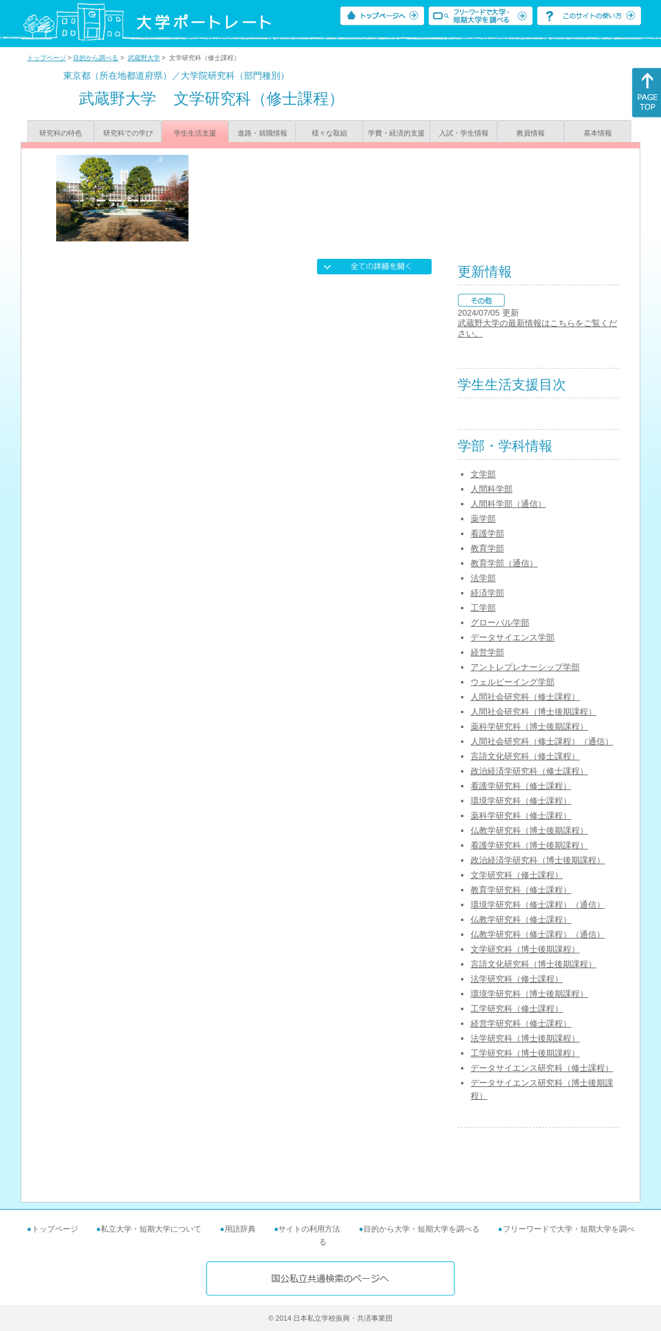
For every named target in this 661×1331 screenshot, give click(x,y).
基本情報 (598, 133)
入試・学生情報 (464, 133)
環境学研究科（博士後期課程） (529, 994)
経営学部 (487, 652)
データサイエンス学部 (512, 637)
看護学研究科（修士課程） (521, 786)
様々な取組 (329, 133)
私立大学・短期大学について (151, 1229)
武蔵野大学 (144, 57)
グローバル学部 (500, 622)
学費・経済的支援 (396, 133)
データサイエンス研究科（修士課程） (542, 1068)
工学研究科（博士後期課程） (525, 1053)
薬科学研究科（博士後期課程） (529, 726)
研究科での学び (128, 133)
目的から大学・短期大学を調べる (421, 1229)
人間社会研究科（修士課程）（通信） (542, 741)
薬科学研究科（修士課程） (521, 815)
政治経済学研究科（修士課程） (529, 771)
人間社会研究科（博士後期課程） (533, 711)
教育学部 (487, 548)
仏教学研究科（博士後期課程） (529, 830)
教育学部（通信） (504, 563)
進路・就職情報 (262, 133)
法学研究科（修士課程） (517, 979)
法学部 (483, 578)
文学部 (483, 474)
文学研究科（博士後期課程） (525, 949)
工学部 (483, 608)
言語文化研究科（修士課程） (525, 756)
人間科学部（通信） (508, 504)
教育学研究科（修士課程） (521, 890)
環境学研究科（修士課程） (521, 801)
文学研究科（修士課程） (517, 875)
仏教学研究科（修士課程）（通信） (538, 934)
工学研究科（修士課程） (517, 1008)
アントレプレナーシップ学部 (525, 667)
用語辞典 (240, 1229)
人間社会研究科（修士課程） (525, 697)
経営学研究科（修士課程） (521, 1023)
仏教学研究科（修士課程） (521, 919)
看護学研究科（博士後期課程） (529, 845)
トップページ (46, 57)
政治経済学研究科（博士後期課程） (538, 860)
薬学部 (483, 518)
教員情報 (530, 133)
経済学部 (487, 593)
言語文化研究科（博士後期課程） (533, 964)
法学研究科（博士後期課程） (525, 1038)
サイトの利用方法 (309, 1229)
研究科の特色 (60, 133)
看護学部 (487, 533)
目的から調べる (95, 57)
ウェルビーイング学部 (512, 682)
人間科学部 (492, 489)
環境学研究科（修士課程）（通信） (538, 904)
